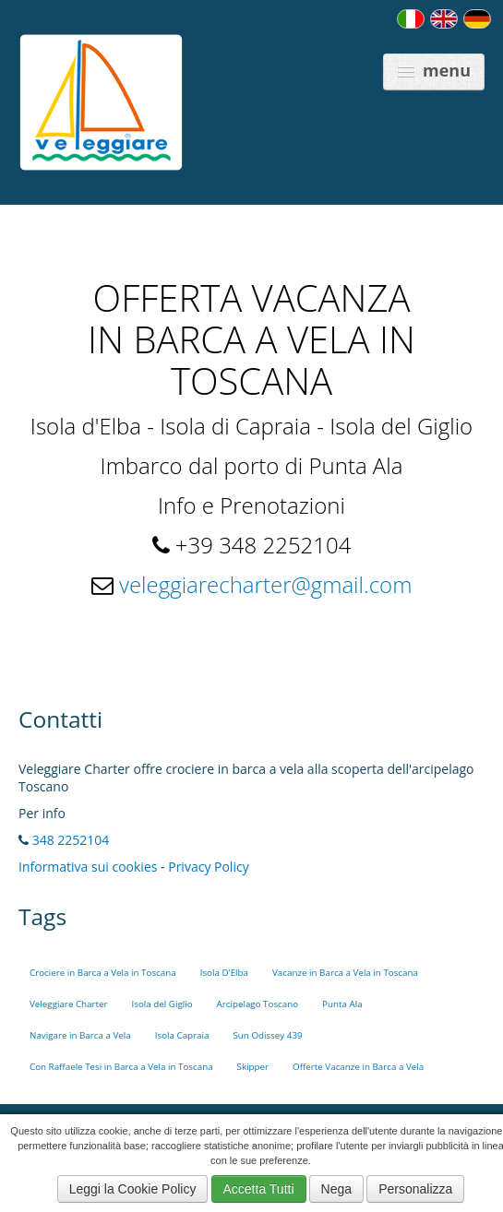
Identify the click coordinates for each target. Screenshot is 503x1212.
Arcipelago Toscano (258, 1004)
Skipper (253, 1067)
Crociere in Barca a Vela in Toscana (103, 973)
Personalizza (415, 1189)
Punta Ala (342, 1004)
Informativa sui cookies (87, 866)
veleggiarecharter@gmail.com (265, 584)
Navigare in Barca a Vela (80, 1035)
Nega (336, 1189)
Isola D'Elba (224, 973)
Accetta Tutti (258, 1189)
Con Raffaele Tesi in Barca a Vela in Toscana (121, 1067)
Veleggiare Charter (69, 1004)
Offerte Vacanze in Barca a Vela (358, 1067)
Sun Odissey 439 (267, 1035)
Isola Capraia (182, 1035)
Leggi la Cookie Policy (133, 1189)
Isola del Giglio (162, 1004)
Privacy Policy (208, 866)
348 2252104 (71, 840)
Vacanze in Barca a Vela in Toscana (345, 973)
